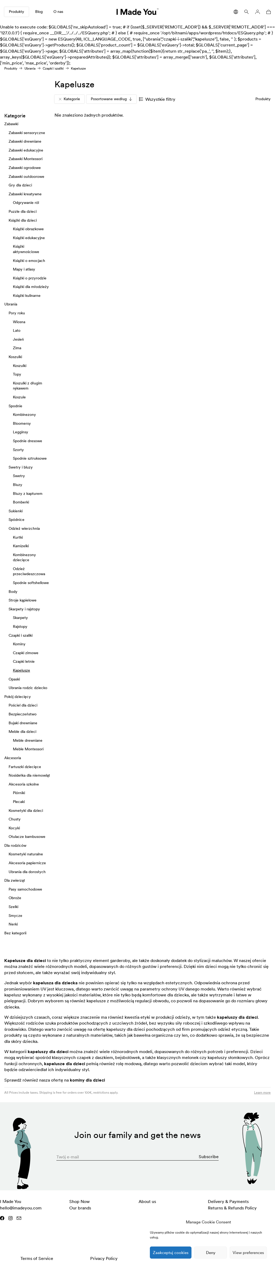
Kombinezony (24, 414)
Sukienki (16, 510)
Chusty (15, 819)
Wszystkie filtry (157, 99)
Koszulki (15, 356)
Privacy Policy (104, 1258)
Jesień (18, 339)
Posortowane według (111, 98)
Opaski (14, 678)
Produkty (16, 11)
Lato (16, 330)
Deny (210, 1252)
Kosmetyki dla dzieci (26, 810)
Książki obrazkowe (28, 228)
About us (147, 1201)
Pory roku (17, 313)
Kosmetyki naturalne (26, 854)
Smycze (15, 915)
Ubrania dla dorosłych (27, 871)
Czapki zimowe (25, 652)
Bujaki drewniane (23, 722)
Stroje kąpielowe (23, 600)
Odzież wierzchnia (24, 528)
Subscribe (209, 1156)
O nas (58, 11)
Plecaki (19, 801)
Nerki (13, 924)
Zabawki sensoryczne (27, 132)
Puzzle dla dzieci (23, 211)
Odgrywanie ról (26, 202)
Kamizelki (21, 545)
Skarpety (20, 617)
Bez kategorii (15, 932)
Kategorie (69, 98)
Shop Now (79, 1201)
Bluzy (17, 484)
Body (13, 591)
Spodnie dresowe (27, 440)
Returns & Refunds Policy (232, 1208)
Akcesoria (12, 757)
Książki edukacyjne (29, 237)
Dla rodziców (15, 845)
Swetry (19, 475)
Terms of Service (36, 1258)
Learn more (262, 1092)
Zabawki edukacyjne (26, 149)
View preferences (248, 1252)
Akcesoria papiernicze (27, 862)
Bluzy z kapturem (27, 493)
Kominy (19, 644)
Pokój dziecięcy (17, 696)
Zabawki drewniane (25, 141)
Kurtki (18, 537)
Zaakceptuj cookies (171, 1252)
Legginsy (20, 432)
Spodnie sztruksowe (30, 458)
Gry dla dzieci (20, 185)
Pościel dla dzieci (23, 705)
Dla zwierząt (14, 880)
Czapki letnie (24, 661)
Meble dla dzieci (22, 731)
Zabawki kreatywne (25, 193)
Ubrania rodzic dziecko (28, 687)
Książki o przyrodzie (29, 277)
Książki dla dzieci (23, 220)
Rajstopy (20, 626)
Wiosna (19, 321)
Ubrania (29, 68)
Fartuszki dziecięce (25, 766)
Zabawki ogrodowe (25, 167)
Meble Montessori (28, 749)
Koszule (19, 397)
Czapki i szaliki (53, 68)
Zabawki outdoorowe (26, 176)
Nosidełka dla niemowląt (29, 775)
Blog (39, 11)
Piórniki (19, 792)
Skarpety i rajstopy (24, 608)
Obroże (15, 897)
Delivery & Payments (228, 1201)
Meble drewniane (27, 740)
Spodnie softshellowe (31, 582)
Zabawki (11, 123)
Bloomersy (22, 423)
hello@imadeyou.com (21, 1208)
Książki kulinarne (27, 295)
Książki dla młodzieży (31, 286)
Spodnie (15, 405)
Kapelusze (21, 670)
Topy (17, 374)
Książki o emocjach (29, 260)
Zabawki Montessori (25, 158)
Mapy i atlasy (24, 269)
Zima (17, 347)
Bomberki (21, 502)
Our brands (80, 1208)
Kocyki (14, 827)
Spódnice (16, 519)
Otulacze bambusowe (27, 836)
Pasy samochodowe (25, 889)
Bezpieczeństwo (23, 714)
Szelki (13, 906)
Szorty (18, 449)
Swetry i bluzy (21, 466)
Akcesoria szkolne (24, 783)
